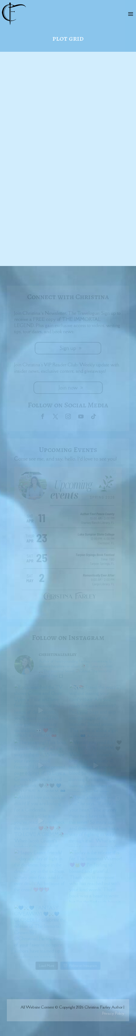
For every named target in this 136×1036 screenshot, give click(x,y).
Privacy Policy (113, 1013)
